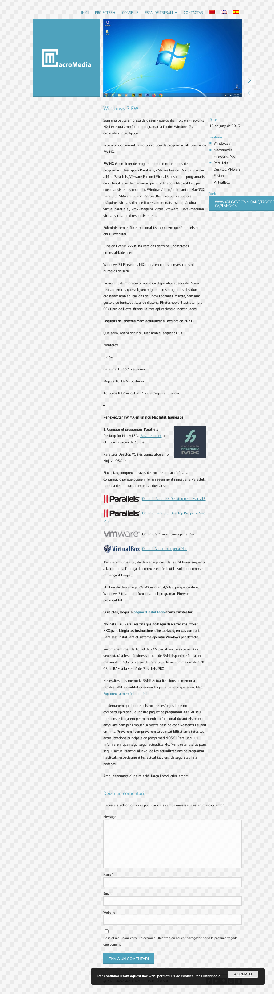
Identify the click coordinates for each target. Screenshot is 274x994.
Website (109, 912)
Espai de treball (159, 12)
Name (108, 874)
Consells (130, 12)
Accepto (243, 974)
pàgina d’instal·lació (149, 612)
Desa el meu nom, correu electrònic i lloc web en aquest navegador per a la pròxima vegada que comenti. (170, 941)
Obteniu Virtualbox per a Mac (164, 548)
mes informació (208, 976)
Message (109, 817)
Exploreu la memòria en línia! (126, 693)
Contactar (193, 12)
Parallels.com (151, 435)
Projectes (103, 12)
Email (108, 893)
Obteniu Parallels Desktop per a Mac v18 (174, 498)
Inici (85, 12)
